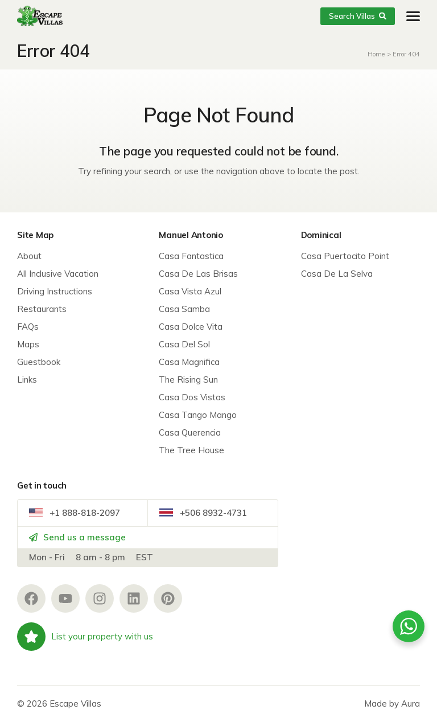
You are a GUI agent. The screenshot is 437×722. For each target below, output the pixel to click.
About (29, 256)
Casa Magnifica (189, 361)
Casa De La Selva (337, 273)
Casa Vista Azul (190, 291)
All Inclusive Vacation (57, 273)
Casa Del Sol (184, 344)
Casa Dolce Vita (190, 326)
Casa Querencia (190, 432)
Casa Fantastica (191, 256)
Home (376, 54)
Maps (28, 344)
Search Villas (357, 15)
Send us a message (77, 537)
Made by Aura (392, 703)
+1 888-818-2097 (74, 512)
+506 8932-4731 (203, 512)
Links (27, 379)
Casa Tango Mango (198, 414)
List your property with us (85, 636)
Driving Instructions (54, 291)
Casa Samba (184, 308)
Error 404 (406, 54)
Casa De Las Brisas (198, 273)
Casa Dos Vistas (192, 397)
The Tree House (191, 450)
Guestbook (38, 361)
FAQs (28, 326)
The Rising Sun (188, 379)
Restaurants (42, 308)
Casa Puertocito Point (345, 256)
